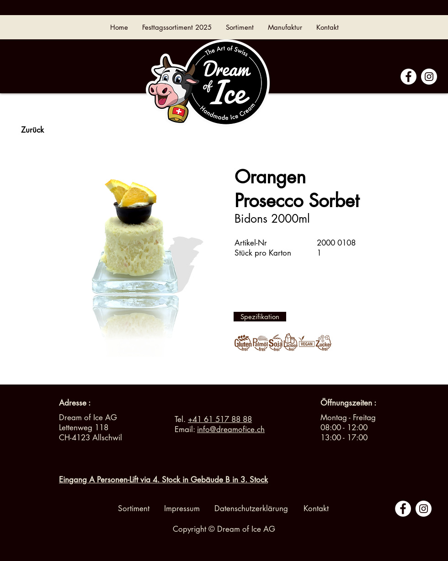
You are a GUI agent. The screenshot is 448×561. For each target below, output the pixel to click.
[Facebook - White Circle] (408, 77)
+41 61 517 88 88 (220, 419)
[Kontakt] (316, 509)
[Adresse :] (75, 403)
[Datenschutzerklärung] (251, 509)
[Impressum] (181, 509)
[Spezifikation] (260, 316)
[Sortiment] (133, 509)
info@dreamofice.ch (231, 429)
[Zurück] (32, 130)
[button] (348, 403)
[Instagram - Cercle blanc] (429, 77)
